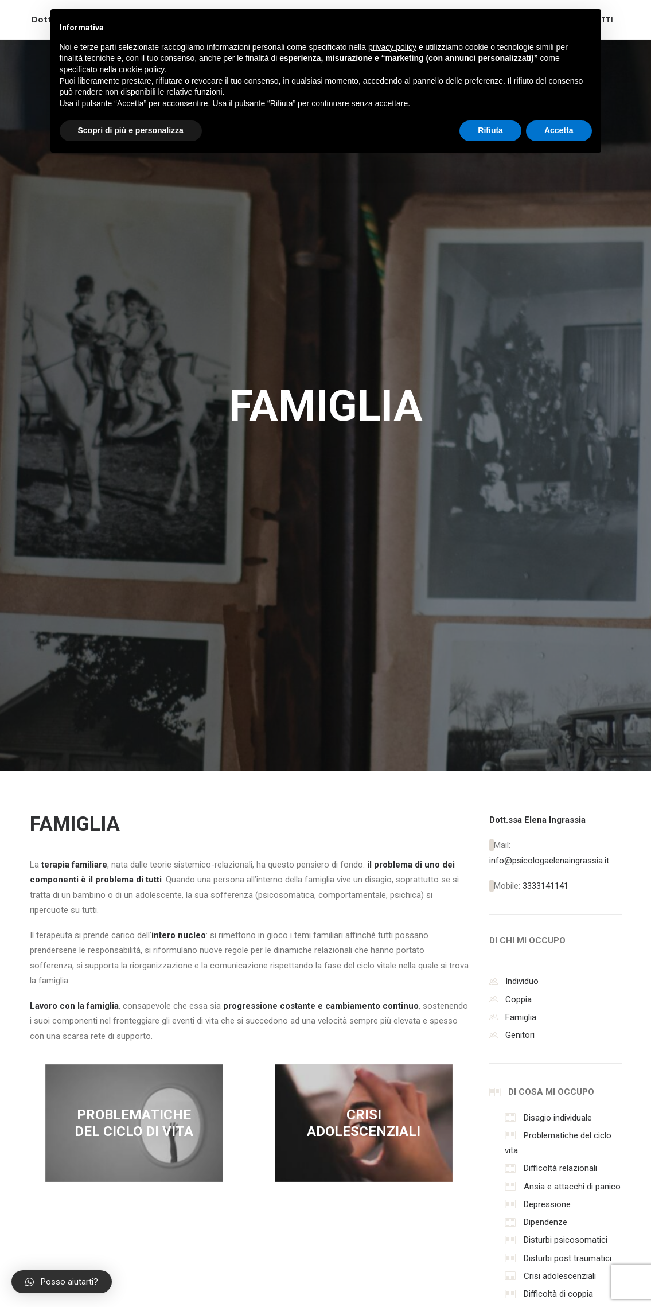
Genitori (520, 535)
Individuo (522, 481)
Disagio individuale (558, 617)
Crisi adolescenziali (560, 776)
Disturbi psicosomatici (565, 739)
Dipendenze (545, 722)
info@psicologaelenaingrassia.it (549, 360)
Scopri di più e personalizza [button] (131, 130)
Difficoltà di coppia (558, 793)
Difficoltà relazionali (560, 668)
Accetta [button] (559, 130)
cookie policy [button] (141, 69)
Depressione (547, 704)
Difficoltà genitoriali (559, 811)
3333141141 (545, 385)
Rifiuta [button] (490, 130)
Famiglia (520, 517)
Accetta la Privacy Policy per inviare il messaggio (331, 1145)
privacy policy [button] (392, 47)
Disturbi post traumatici (567, 758)
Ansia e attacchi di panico (572, 686)
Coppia (518, 499)
